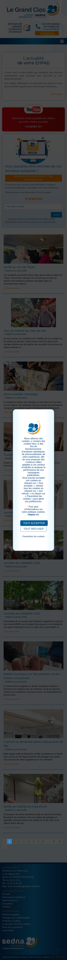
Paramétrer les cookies (33, 536)
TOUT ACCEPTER (34, 523)
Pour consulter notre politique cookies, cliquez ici (33, 540)
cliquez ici (33, 514)
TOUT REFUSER (33, 528)
